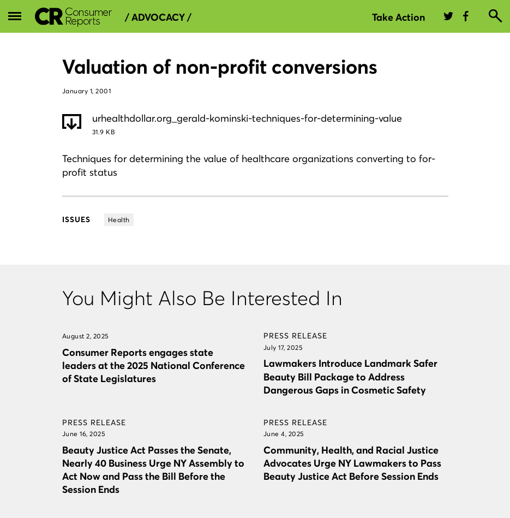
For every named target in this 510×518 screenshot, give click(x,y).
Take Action (398, 17)
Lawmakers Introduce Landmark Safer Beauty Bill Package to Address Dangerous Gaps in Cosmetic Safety (350, 376)
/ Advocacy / (158, 17)
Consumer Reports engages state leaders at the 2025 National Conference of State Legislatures (153, 365)
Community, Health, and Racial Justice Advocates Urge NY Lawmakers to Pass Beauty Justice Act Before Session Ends (352, 463)
